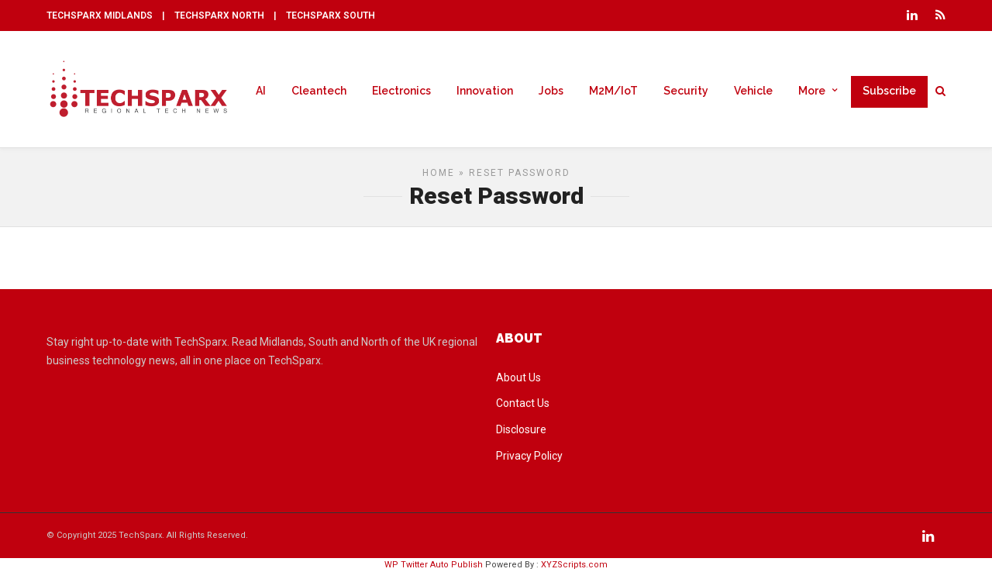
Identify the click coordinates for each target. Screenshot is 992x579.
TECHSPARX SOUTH (330, 15)
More (811, 91)
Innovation (484, 91)
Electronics (401, 91)
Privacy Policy (529, 462)
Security (685, 91)
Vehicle (753, 91)
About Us (518, 383)
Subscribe (889, 91)
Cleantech (318, 91)
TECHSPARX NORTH (219, 15)
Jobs (551, 91)
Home (438, 179)
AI (261, 91)
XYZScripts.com (574, 571)
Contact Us (522, 409)
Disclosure (521, 435)
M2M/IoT (613, 91)
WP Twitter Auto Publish (433, 571)
